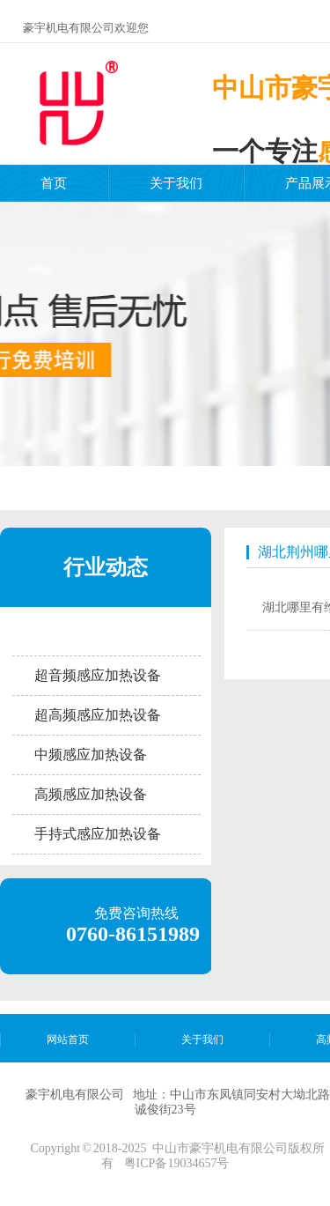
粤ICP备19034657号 (177, 1163)
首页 (53, 183)
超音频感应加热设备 (97, 675)
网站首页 (68, 1039)
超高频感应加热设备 (97, 714)
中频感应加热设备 (90, 754)
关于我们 (176, 183)
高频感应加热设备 (90, 794)
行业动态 (105, 567)
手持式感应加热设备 (97, 833)
